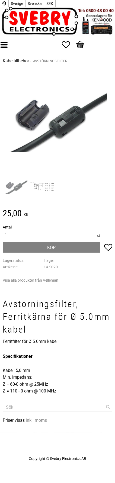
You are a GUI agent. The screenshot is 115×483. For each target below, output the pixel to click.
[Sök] (108, 407)
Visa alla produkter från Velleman (30, 280)
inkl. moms (36, 420)
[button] (68, 45)
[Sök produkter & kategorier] (57, 407)
